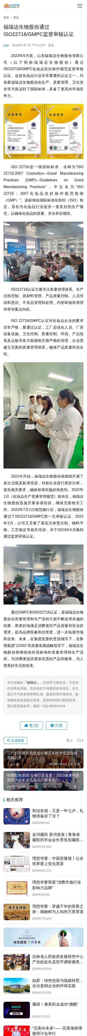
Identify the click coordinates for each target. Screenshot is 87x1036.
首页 (6, 17)
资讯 (51, 45)
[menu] (80, 6)
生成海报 (15, 740)
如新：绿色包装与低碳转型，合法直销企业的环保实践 (58, 983)
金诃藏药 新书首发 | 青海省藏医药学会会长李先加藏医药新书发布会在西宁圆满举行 (58, 837)
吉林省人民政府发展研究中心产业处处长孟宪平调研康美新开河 (58, 959)
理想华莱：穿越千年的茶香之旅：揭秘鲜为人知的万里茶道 (58, 909)
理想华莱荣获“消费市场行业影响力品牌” (56, 885)
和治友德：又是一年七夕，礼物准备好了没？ (58, 813)
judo (6, 45)
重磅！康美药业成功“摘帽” (55, 1004)
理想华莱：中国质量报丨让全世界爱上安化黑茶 (58, 861)
